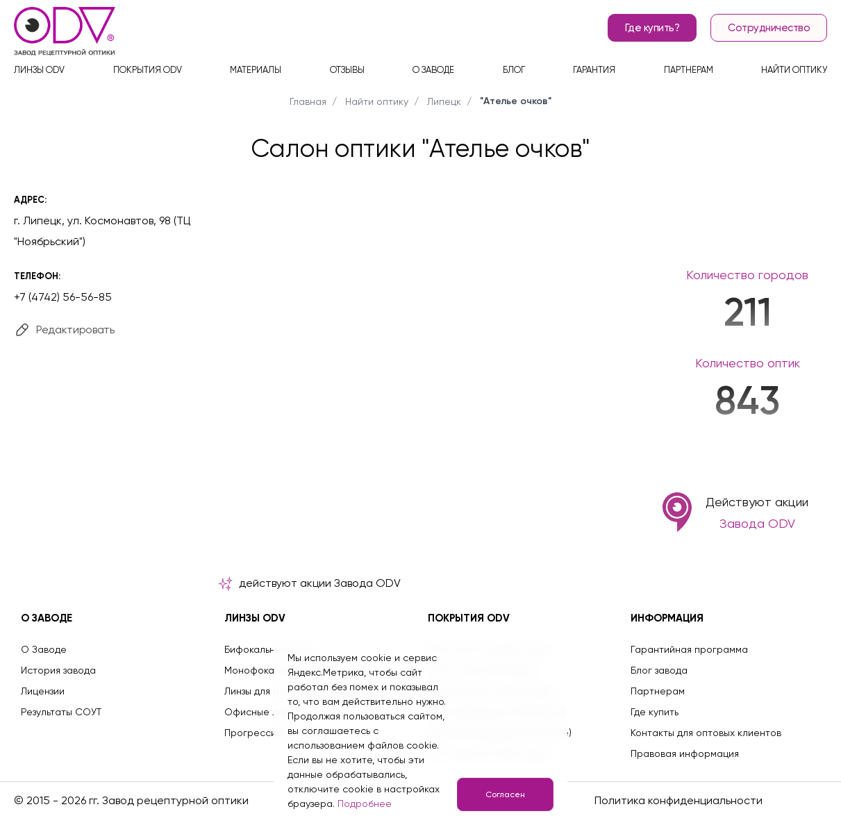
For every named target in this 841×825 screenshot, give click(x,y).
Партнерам (688, 70)
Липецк (444, 101)
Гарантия (594, 70)
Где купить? (652, 28)
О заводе (433, 70)
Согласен (505, 794)
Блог (514, 70)
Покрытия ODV (147, 70)
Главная (308, 101)
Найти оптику (794, 70)
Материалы (255, 70)
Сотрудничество (769, 28)
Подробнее (365, 803)
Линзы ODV (39, 70)
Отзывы (347, 70)
